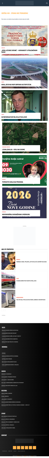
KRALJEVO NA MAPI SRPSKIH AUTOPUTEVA (16, 84)
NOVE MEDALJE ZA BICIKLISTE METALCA (9, 416)
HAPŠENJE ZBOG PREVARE (7, 359)
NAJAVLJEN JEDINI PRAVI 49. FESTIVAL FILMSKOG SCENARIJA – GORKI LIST (15, 405)
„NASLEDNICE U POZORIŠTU (6, 399)
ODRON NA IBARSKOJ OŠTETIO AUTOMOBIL (10, 356)
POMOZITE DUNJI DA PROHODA (12, 182)
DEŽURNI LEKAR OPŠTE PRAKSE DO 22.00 (9, 385)
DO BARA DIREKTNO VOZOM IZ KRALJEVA (26, 280)
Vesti (2, 82)
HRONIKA (3, 353)
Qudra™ (32, 455)
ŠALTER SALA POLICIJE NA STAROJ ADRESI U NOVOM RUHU (30, 299)
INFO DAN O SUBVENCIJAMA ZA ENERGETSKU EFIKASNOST (12, 382)
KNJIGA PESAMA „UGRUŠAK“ (6, 393)
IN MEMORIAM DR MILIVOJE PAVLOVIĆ (14, 117)
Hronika (18, 259)
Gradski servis (19, 297)
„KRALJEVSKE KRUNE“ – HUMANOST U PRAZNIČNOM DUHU (19, 51)
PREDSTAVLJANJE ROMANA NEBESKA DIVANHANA (10, 402)
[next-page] (5, 310)
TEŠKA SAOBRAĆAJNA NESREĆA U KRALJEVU (10, 364)
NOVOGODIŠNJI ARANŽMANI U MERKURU (16, 214)
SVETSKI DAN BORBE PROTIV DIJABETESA (10, 339)
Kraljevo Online (19, 455)
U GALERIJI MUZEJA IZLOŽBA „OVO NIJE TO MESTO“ (11, 336)
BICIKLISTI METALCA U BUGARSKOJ (8, 419)
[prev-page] (2, 310)
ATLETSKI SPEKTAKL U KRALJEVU (7, 425)
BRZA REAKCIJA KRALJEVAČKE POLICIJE (9, 362)
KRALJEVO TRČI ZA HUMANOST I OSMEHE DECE (10, 422)
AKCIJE (3, 47)
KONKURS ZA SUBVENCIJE (6, 374)
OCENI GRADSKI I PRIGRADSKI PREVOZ (8, 377)
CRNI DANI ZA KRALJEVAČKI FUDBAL (8, 428)
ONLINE (25, 455)
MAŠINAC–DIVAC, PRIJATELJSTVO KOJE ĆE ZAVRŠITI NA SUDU (31, 261)
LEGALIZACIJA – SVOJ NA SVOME (13, 149)
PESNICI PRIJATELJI (5, 396)
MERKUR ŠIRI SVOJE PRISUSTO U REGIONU (10, 342)
